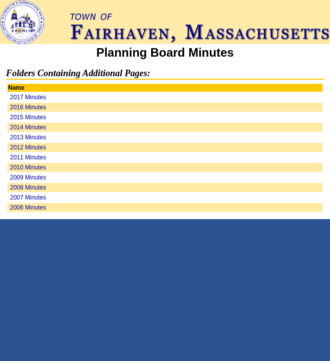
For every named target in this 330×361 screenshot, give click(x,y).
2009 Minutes (28, 177)
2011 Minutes (28, 157)
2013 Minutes (28, 137)
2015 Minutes (28, 117)
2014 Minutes (28, 127)
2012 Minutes (28, 147)
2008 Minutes (28, 187)
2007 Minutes (28, 197)
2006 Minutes (28, 207)
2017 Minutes (28, 97)
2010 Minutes (28, 167)
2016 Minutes (28, 107)
